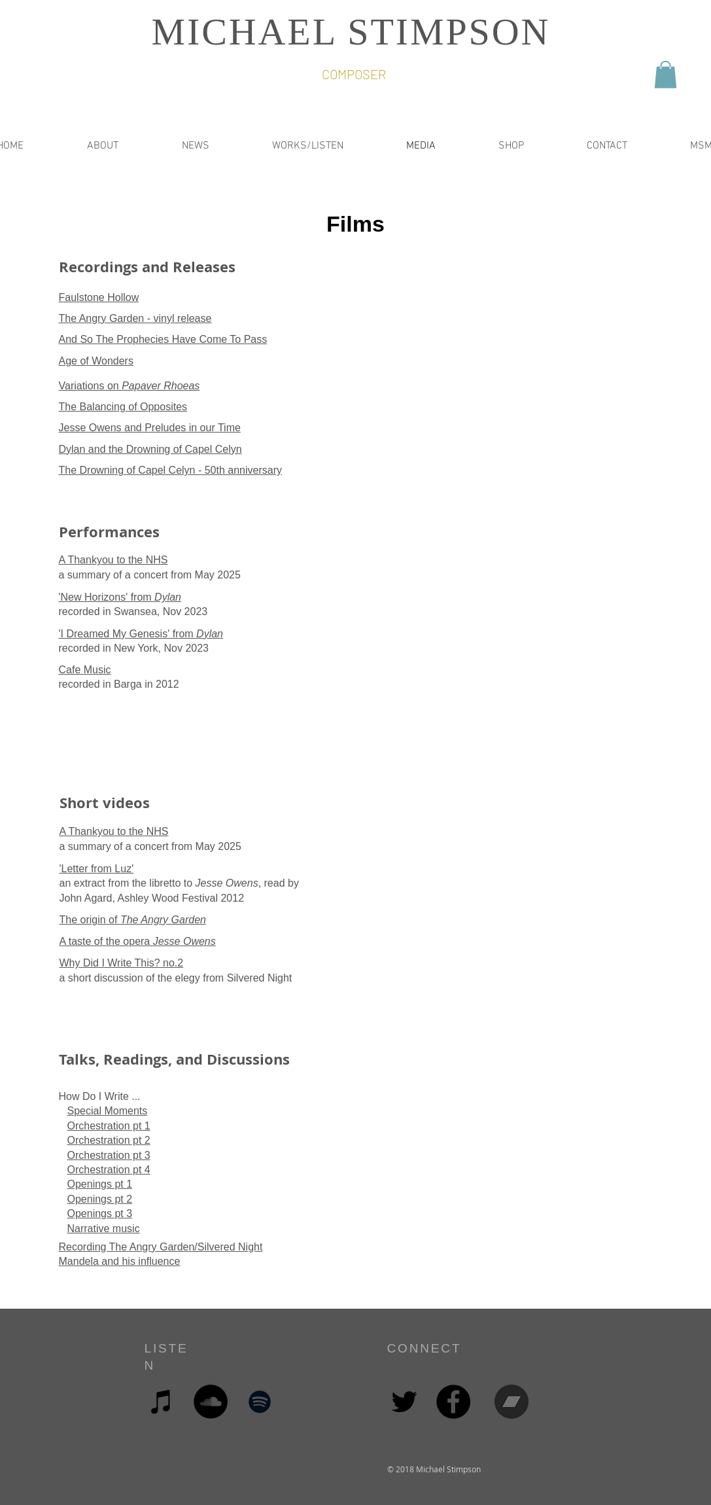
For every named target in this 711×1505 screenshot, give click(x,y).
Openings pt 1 (100, 1184)
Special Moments (107, 1110)
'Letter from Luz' (97, 868)
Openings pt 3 (100, 1213)
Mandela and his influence (120, 1261)
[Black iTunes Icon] (162, 1402)
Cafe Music (85, 669)
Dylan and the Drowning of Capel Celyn (150, 449)
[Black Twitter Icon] (404, 1402)
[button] (665, 74)
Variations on (129, 385)
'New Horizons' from (120, 597)
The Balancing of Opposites (123, 406)
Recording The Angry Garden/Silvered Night (161, 1246)
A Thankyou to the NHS (113, 559)
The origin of (133, 919)
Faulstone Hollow (99, 297)
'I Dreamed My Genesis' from (141, 633)
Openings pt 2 (100, 1199)
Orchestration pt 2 (108, 1140)
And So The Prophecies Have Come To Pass (163, 339)
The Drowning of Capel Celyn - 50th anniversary (171, 470)
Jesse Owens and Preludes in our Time (150, 427)
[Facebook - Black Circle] (453, 1402)
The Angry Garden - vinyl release (135, 318)
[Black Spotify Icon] (260, 1402)
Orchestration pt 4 (108, 1169)
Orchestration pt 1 (108, 1125)
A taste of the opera (138, 941)
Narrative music (103, 1228)
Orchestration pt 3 (108, 1155)
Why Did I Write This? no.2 (122, 962)
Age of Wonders (96, 360)
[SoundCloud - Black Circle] (211, 1402)
